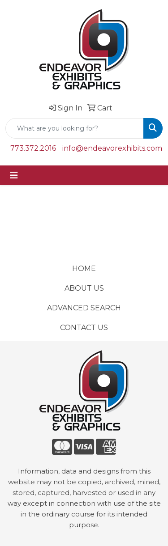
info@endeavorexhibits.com (112, 148)
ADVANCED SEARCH (84, 308)
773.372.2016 (33, 148)
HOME (84, 268)
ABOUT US (84, 288)
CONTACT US (84, 327)
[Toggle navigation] (13, 175)
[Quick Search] (74, 128)
